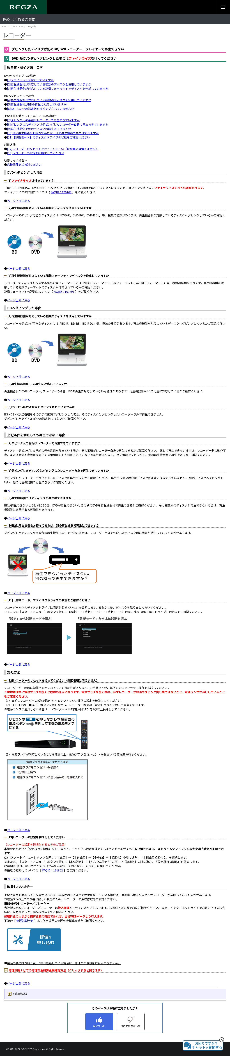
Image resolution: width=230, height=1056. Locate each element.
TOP (4, 26)
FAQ (23, 26)
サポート (13, 26)
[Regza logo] (23, 7)
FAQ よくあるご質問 (19, 19)
